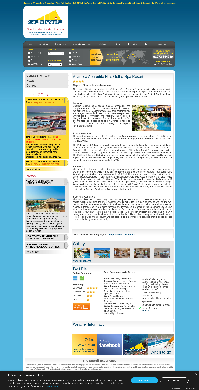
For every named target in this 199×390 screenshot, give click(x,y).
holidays (102, 44)
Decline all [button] (174, 380)
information (132, 44)
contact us (161, 44)
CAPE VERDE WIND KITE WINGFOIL (44, 99)
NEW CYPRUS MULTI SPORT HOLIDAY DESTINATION (41, 182)
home (30, 44)
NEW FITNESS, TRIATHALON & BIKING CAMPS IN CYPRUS (42, 237)
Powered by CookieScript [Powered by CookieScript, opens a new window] (184, 388)
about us (43, 44)
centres (116, 44)
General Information (38, 75)
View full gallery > (82, 261)
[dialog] (99, 380)
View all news (33, 252)
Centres (31, 85)
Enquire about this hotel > (122, 234)
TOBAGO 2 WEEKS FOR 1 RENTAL (44, 161)
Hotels (30, 80)
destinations (60, 44)
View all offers (33, 169)
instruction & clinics (82, 44)
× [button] (195, 374)
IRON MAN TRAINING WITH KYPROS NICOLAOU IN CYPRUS (43, 245)
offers (146, 44)
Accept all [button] (144, 380)
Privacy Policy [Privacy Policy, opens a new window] (51, 386)
